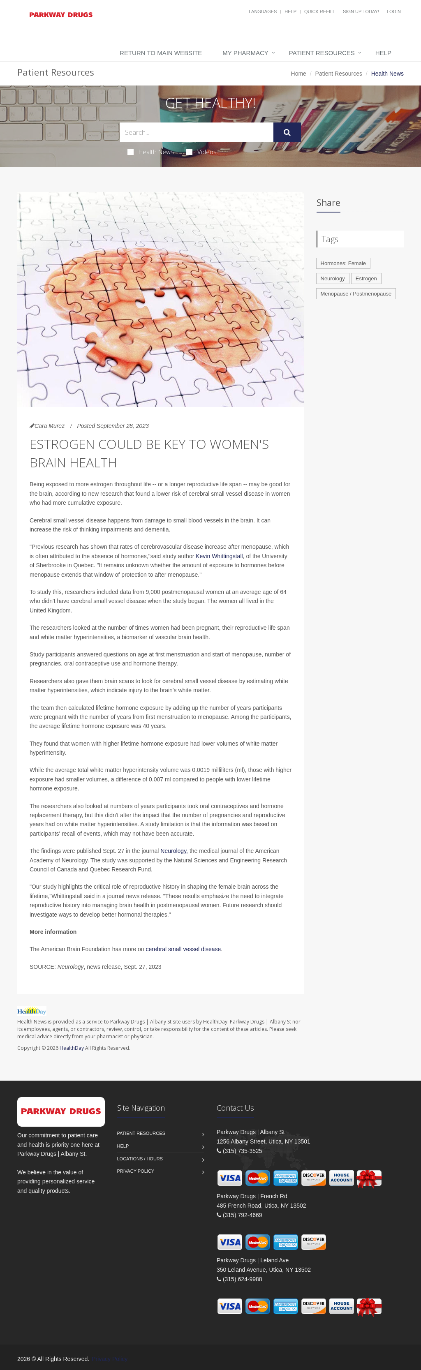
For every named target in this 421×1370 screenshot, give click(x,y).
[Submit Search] (287, 132)
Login (394, 11)
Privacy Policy (136, 1171)
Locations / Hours (140, 1158)
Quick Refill (319, 11)
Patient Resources (322, 52)
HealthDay (72, 1047)
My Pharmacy (245, 52)
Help (290, 11)
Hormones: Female (343, 263)
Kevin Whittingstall (219, 556)
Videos (201, 152)
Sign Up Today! (361, 11)
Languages (263, 11)
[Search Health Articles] (196, 132)
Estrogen (366, 278)
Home (298, 73)
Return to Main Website (161, 52)
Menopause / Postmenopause (356, 294)
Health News (150, 152)
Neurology (333, 278)
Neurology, (174, 851)
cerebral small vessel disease (183, 949)
